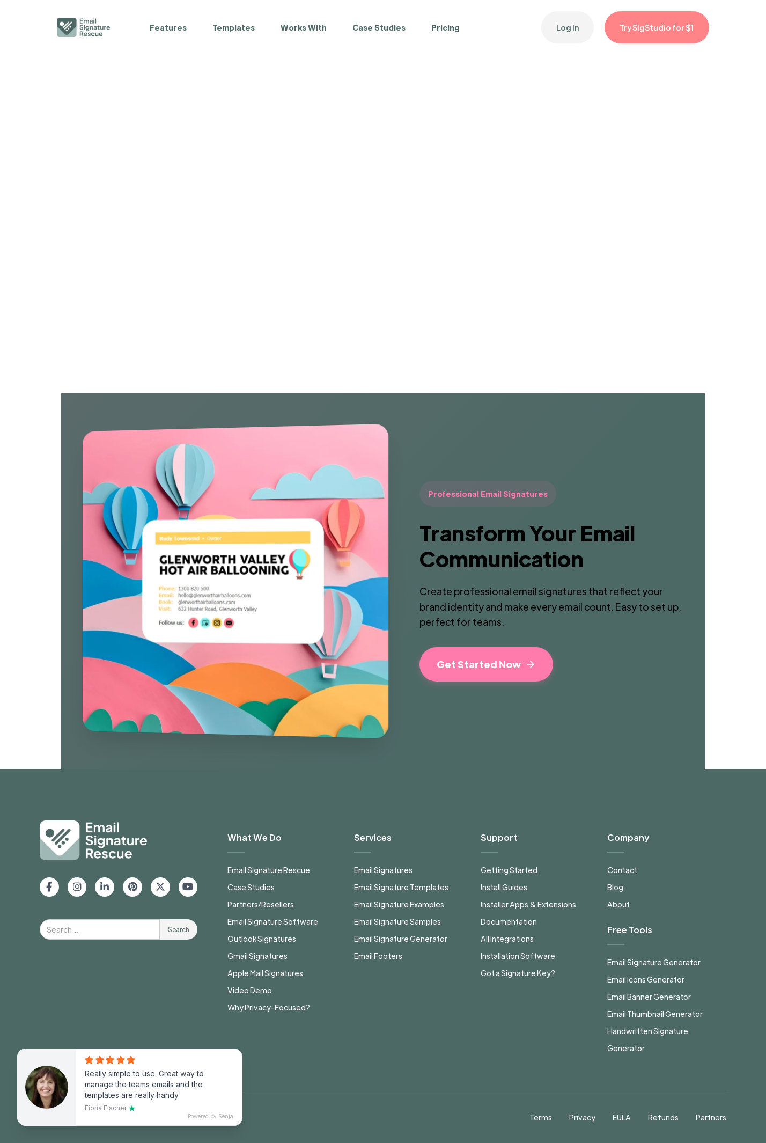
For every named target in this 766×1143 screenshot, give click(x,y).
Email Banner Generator (649, 996)
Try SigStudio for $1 (657, 27)
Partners (711, 1117)
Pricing (445, 27)
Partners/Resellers (260, 904)
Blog (615, 887)
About (618, 904)
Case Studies (379, 27)
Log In (567, 27)
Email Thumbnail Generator (655, 1014)
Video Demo (249, 990)
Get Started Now (486, 664)
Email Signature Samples (397, 921)
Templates (233, 27)
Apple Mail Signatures (265, 973)
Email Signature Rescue (268, 870)
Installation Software (518, 956)
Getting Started (509, 870)
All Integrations (507, 938)
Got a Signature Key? (518, 973)
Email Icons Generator (645, 979)
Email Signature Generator (400, 938)
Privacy (582, 1117)
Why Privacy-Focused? (268, 1007)
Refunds (663, 1117)
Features (168, 27)
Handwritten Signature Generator (647, 1039)
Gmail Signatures (257, 956)
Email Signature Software (272, 921)
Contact (622, 870)
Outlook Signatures (261, 938)
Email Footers (378, 956)
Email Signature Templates (401, 887)
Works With (304, 27)
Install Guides (504, 887)
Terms (540, 1117)
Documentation (509, 921)
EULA (622, 1117)
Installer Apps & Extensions (528, 904)
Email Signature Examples (399, 904)
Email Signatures (383, 870)
